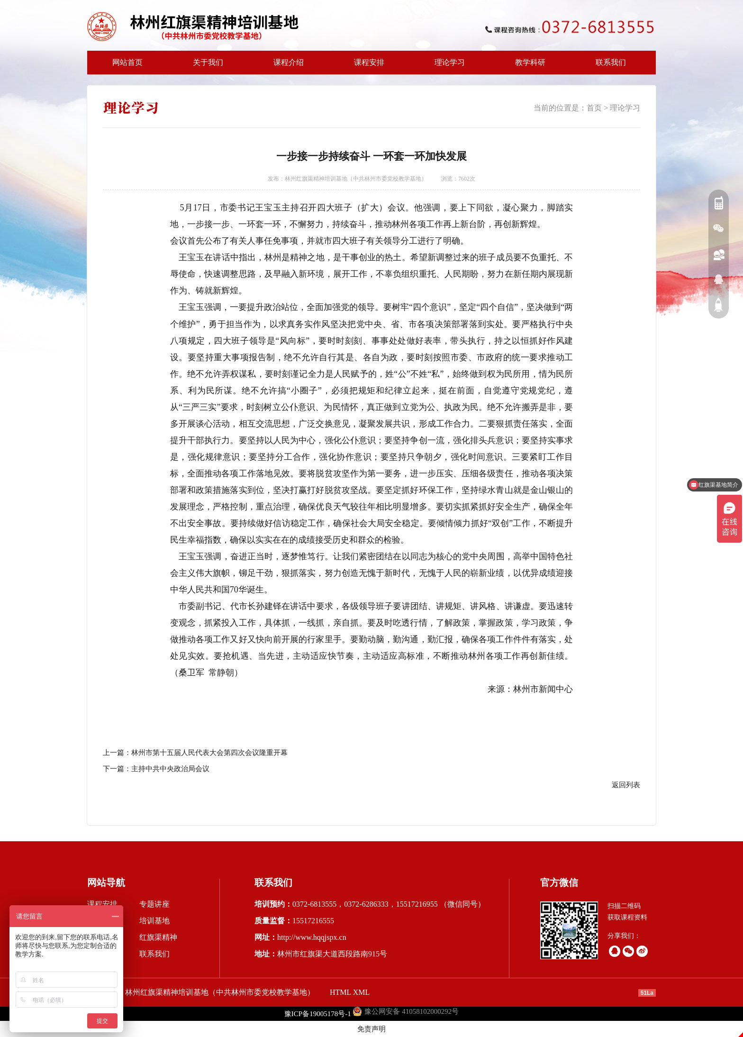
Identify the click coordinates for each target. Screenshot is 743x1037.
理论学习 (450, 62)
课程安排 (366, 66)
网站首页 (127, 62)
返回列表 (626, 785)
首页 (594, 108)
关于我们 (205, 66)
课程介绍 (286, 66)
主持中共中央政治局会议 (170, 769)
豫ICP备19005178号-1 (317, 1014)
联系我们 (611, 62)
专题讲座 (154, 904)
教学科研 (527, 66)
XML (361, 992)
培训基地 (154, 921)
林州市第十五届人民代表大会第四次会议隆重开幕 (209, 752)
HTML (340, 992)
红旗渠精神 (158, 937)
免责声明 (371, 1029)
